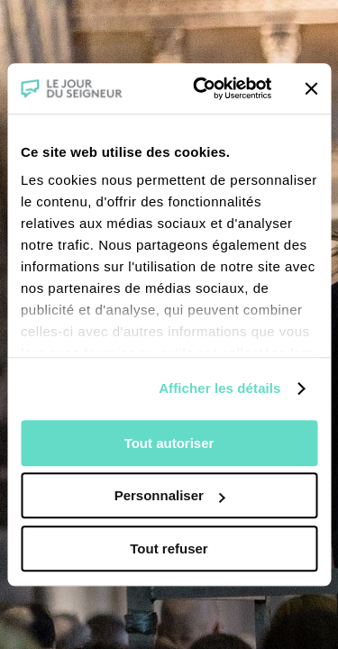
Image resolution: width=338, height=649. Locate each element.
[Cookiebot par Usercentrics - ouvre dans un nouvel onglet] (201, 88)
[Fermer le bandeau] (311, 88)
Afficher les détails (219, 388)
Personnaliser (169, 495)
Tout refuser (168, 548)
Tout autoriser (169, 443)
